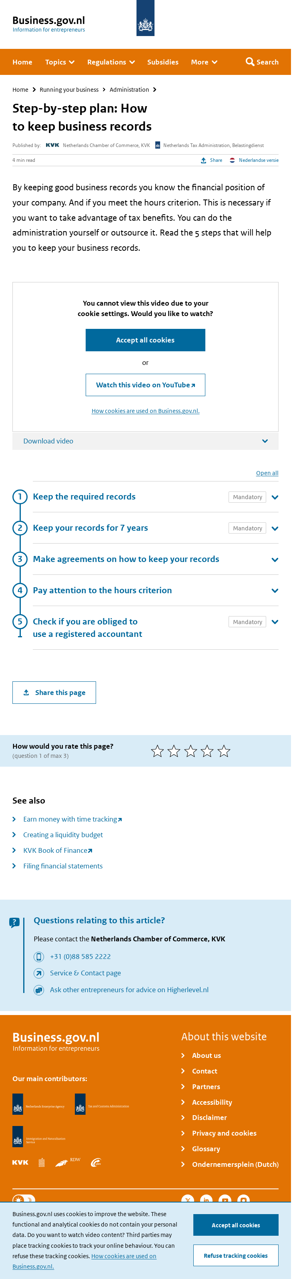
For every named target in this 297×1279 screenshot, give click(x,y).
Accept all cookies (236, 1225)
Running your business (69, 89)
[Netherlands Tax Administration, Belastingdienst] (102, 1104)
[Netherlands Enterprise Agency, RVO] (38, 1104)
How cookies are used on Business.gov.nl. (146, 411)
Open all (267, 473)
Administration (129, 89)
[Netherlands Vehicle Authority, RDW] (68, 1162)
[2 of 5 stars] (175, 751)
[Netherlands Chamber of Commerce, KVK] (20, 1162)
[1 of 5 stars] (159, 751)
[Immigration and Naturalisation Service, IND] (38, 1137)
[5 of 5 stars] (225, 751)
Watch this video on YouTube (143, 385)
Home (20, 89)
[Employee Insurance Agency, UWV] (96, 1162)
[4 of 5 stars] (209, 751)
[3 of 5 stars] (192, 751)
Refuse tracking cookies (236, 1255)
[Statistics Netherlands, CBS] (41, 1162)
